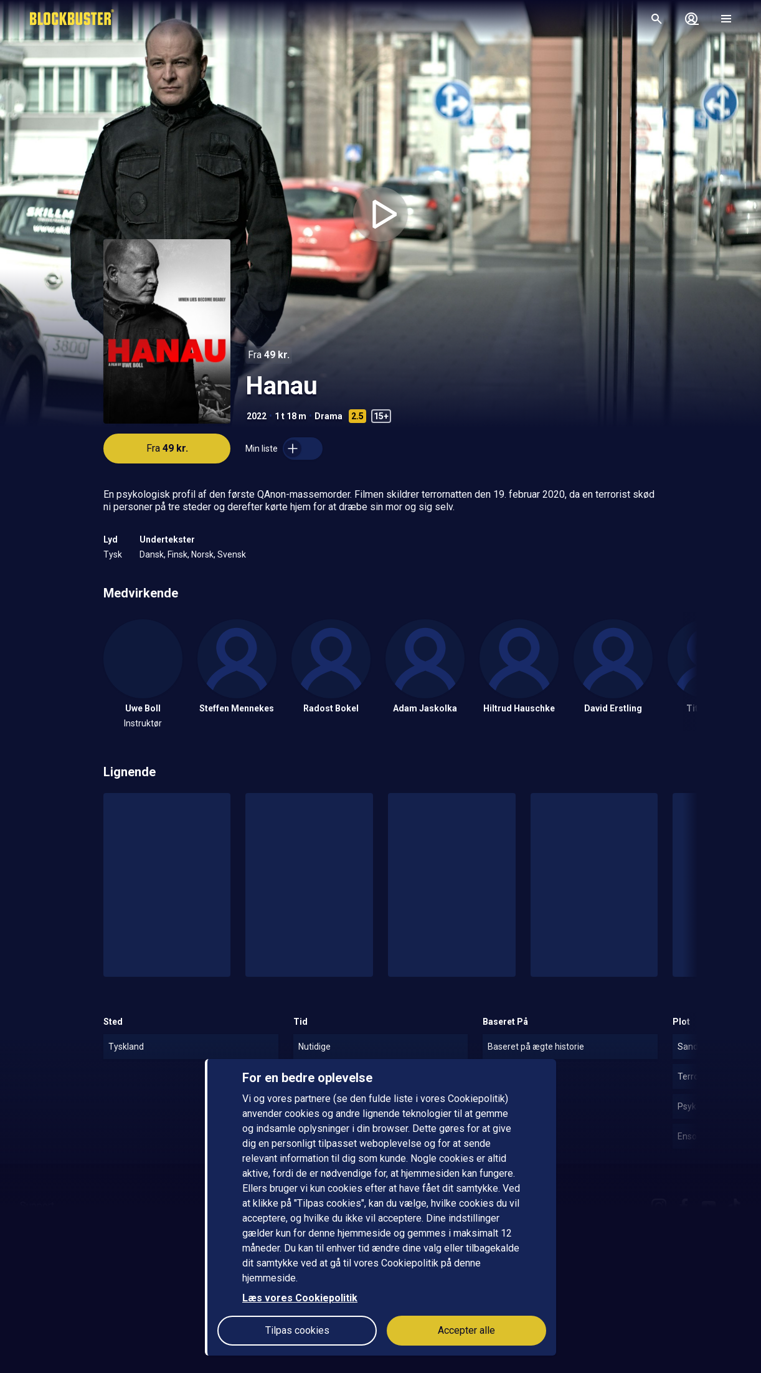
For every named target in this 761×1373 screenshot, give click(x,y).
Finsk (177, 554)
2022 (257, 416)
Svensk (231, 554)
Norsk (202, 554)
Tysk (112, 554)
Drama (328, 416)
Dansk (151, 554)
